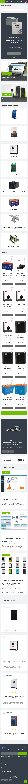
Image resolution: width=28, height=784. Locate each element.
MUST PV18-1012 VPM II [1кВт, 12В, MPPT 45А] (20, 275)
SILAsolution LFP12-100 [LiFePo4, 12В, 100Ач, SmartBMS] (7, 275)
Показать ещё (14, 413)
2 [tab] (13, 57)
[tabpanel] (14, 36)
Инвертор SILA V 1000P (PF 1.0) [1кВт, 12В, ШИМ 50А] (14, 658)
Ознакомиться (7, 73)
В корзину (7, 283)
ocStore (16, 776)
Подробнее (8, 451)
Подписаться (22, 753)
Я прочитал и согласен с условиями (14, 756)
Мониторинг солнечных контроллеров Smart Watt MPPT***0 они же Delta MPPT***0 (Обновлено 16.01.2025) (13, 540)
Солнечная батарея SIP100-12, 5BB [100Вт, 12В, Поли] (14, 734)
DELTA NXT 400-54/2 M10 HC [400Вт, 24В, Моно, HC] (14, 627)
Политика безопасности (12, 756)
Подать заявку (7, 94)
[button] (11, 1)
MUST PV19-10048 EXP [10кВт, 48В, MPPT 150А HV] (20, 306)
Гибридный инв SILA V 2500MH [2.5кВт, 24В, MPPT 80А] (14, 697)
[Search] (25, 10)
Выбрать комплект (14, 53)
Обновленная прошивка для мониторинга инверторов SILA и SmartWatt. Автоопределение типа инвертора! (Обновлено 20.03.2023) (13, 582)
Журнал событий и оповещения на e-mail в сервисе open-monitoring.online (13, 498)
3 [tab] (14, 57)
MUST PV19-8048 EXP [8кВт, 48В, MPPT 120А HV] (7, 306)
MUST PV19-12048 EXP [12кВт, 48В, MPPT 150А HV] (7, 337)
